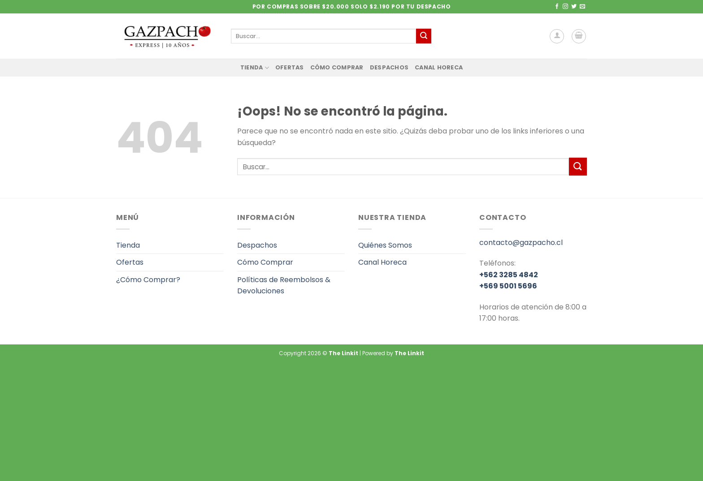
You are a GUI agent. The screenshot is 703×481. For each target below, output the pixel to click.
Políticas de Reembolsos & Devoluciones (283, 285)
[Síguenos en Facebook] (557, 7)
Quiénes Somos (385, 245)
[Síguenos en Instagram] (565, 7)
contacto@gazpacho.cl (521, 242)
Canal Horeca (439, 67)
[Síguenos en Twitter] (574, 7)
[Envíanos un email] (582, 7)
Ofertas (289, 67)
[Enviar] (423, 36)
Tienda (254, 68)
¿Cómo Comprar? (148, 280)
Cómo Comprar (337, 67)
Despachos (389, 67)
